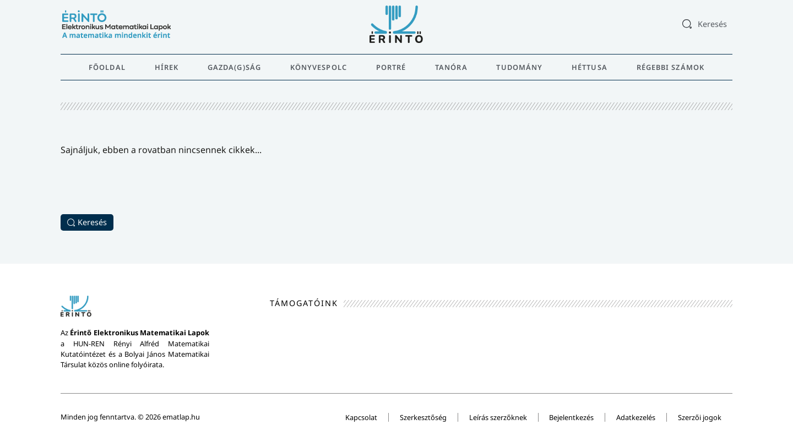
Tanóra (451, 67)
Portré (391, 67)
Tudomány (519, 67)
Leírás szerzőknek (497, 417)
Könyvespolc (318, 67)
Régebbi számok (670, 67)
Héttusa (589, 67)
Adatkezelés (635, 417)
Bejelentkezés (571, 417)
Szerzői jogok (699, 417)
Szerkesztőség (422, 417)
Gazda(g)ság (234, 67)
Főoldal (107, 67)
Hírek (167, 67)
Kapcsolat (361, 417)
